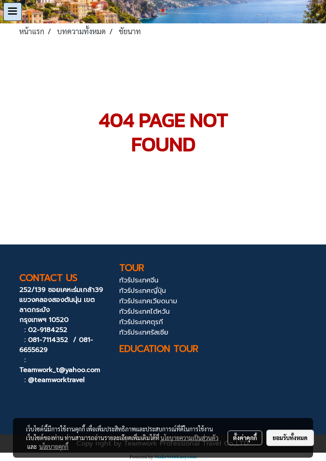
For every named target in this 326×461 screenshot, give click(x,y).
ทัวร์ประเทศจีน (138, 280)
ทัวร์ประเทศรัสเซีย (143, 332)
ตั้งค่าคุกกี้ (245, 437)
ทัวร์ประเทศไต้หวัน (144, 312)
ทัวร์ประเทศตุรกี (141, 322)
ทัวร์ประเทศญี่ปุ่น (142, 291)
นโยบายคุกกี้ (53, 446)
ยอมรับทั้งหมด (290, 437)
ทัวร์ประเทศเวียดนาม (148, 301)
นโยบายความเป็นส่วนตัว (189, 437)
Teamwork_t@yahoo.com (59, 370)
